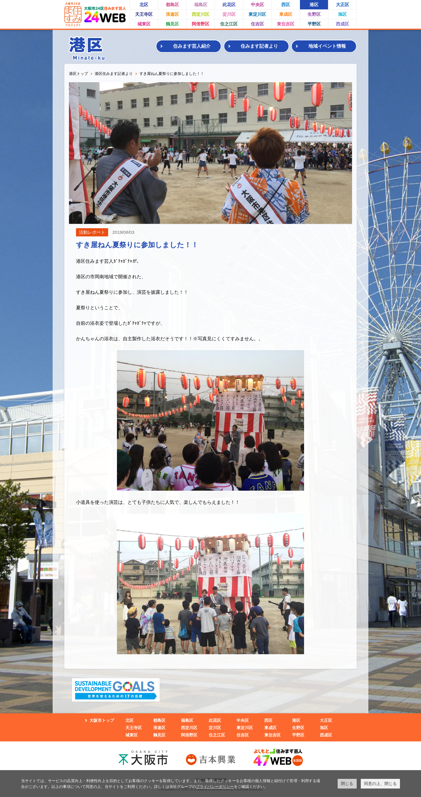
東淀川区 (257, 14)
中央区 (257, 4)
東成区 (285, 14)
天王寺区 (144, 14)
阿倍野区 (200, 23)
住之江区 (229, 23)
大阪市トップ (101, 720)
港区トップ (78, 73)
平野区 (314, 23)
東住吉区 (285, 23)
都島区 (172, 4)
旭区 (342, 14)
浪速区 (172, 14)
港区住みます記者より (114, 73)
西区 (285, 4)
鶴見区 (172, 23)
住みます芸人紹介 (191, 46)
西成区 (342, 23)
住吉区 (257, 23)
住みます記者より (259, 46)
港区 (314, 4)
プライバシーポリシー (215, 786)
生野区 (314, 14)
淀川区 (229, 14)
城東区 (144, 23)
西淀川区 (200, 14)
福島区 (200, 4)
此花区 (229, 4)
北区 (143, 4)
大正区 (342, 4)
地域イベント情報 (327, 46)
